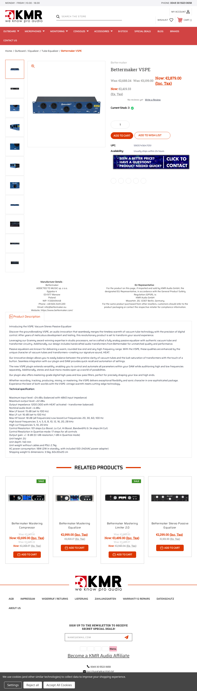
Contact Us (10, 40)
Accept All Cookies (59, 685)
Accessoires (103, 31)
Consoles (81, 31)
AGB (11, 599)
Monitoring (59, 31)
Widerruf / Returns (55, 599)
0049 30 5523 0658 (181, 3)
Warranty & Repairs (136, 599)
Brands (174, 31)
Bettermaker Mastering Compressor (27, 525)
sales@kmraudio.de (100, 671)
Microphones (35, 31)
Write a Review (153, 99)
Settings (13, 685)
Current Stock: (122, 108)
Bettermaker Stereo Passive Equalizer (170, 525)
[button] (151, 162)
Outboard (11, 31)
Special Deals (142, 31)
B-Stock (123, 31)
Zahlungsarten (105, 599)
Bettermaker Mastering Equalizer (74, 525)
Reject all (32, 685)
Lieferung (81, 599)
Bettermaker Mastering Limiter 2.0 (122, 525)
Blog (160, 31)
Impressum (27, 599)
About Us (15, 608)
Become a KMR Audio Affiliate (98, 655)
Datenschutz (165, 599)
